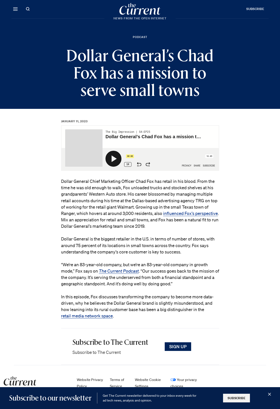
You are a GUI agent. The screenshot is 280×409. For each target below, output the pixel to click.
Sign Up (178, 346)
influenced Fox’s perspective (190, 213)
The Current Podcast (119, 271)
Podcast (140, 37)
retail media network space (87, 315)
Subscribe (255, 9)
